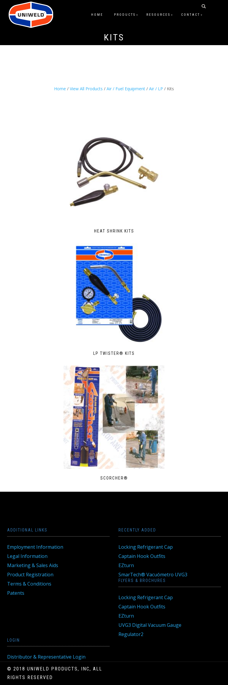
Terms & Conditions (29, 583)
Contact (190, 15)
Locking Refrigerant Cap (145, 547)
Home (97, 15)
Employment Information (35, 547)
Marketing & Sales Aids (32, 565)
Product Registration (30, 574)
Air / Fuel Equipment (126, 88)
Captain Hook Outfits (141, 556)
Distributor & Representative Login (46, 657)
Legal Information (27, 556)
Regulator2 (130, 634)
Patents (15, 593)
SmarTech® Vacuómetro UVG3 (152, 574)
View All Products (86, 88)
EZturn (126, 565)
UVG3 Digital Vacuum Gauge (149, 625)
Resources (158, 15)
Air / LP (156, 88)
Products (125, 15)
